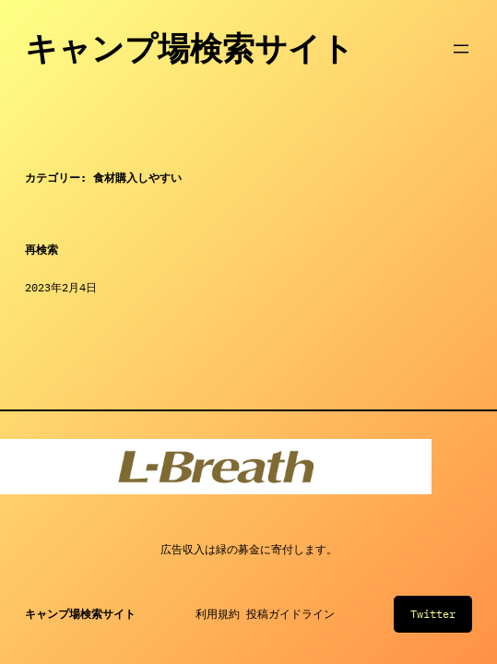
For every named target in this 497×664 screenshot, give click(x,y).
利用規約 (217, 614)
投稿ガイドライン (290, 614)
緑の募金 (238, 549)
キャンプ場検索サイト (189, 48)
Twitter (433, 614)
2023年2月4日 (61, 287)
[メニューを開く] (461, 49)
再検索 (41, 249)
